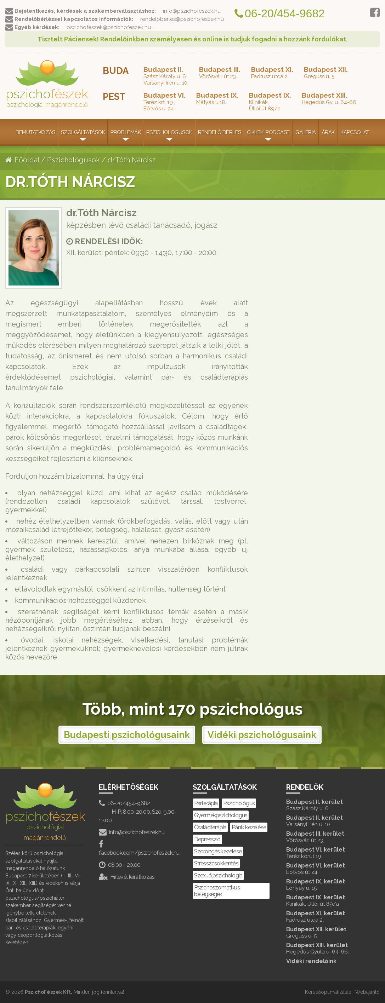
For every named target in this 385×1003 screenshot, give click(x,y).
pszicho (47, 84)
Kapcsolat (354, 132)
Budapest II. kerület (326, 805)
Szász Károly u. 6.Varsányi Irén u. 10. (165, 75)
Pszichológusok (169, 132)
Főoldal (22, 160)
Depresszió (207, 839)
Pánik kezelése (249, 827)
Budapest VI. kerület (326, 852)
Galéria (305, 132)
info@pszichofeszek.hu (131, 832)
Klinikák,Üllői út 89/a (270, 101)
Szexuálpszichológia (218, 875)
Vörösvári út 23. (219, 72)
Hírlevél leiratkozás (127, 877)
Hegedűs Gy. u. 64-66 (329, 98)
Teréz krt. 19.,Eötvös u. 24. (164, 101)
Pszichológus (239, 803)
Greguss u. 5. (326, 72)
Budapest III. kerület (326, 836)
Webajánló (367, 992)
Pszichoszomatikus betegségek (217, 891)
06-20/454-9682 (124, 803)
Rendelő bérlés (219, 132)
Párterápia (206, 803)
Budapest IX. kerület (326, 884)
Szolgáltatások (83, 132)
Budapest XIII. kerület (326, 948)
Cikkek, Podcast (268, 132)
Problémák (126, 132)
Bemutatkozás (35, 132)
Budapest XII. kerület (326, 932)
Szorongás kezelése (218, 851)
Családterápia (210, 827)
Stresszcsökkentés (216, 863)
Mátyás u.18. (217, 98)
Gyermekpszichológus (221, 815)
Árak (328, 132)
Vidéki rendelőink (311, 961)
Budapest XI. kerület (326, 916)
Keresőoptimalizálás (328, 992)
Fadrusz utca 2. (272, 72)
